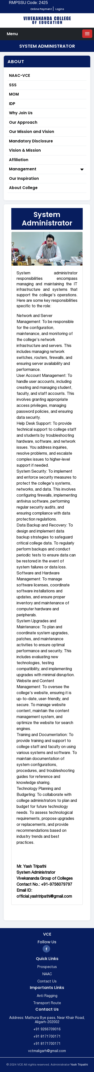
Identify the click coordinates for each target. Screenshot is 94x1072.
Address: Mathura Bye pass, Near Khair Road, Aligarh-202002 (47, 1020)
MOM (14, 94)
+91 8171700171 (47, 1036)
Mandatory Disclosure (31, 141)
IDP (12, 103)
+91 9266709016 (47, 1029)
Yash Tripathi (79, 1064)
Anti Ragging (47, 996)
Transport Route (47, 1003)
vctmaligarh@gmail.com (47, 1051)
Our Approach (23, 122)
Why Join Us (21, 112)
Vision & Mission (25, 150)
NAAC (47, 974)
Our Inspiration (24, 178)
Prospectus (47, 967)
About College (23, 187)
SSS (13, 85)
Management (47, 169)
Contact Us (47, 981)
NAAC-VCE (19, 75)
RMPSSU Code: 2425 (28, 3)
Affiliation (18, 159)
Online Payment (41, 9)
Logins (59, 9)
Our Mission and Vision (31, 131)
